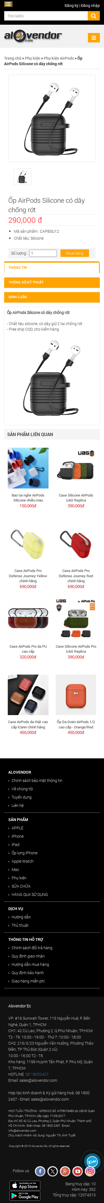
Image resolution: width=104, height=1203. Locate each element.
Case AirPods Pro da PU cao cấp (28, 649)
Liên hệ (16, 805)
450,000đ (28, 732)
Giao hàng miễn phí (26, 981)
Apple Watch (21, 861)
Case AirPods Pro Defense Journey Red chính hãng (76, 575)
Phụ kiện (32, 58)
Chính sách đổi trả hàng (30, 947)
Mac (13, 869)
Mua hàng (74, 253)
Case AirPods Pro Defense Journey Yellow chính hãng (28, 575)
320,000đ (28, 657)
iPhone (16, 836)
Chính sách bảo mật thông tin (35, 780)
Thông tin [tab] (18, 268)
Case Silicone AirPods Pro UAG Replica (76, 649)
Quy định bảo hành (26, 972)
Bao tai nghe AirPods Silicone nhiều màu (28, 498)
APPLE (15, 827)
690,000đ (28, 586)
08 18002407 (37, 1074)
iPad (13, 844)
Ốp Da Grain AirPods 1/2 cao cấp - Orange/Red (76, 724)
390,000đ (76, 505)
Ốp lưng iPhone (22, 852)
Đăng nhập (90, 5)
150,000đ (28, 505)
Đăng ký (71, 5)
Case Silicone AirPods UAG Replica (76, 498)
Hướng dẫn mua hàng (28, 964)
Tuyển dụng (20, 797)
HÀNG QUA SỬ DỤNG (28, 894)
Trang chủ (12, 58)
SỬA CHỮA (19, 886)
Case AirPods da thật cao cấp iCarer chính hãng (28, 724)
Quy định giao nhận (26, 956)
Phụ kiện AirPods (59, 58)
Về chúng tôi (20, 788)
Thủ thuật (18, 925)
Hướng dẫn (19, 917)
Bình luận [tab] (18, 297)
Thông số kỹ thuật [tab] (26, 282)
